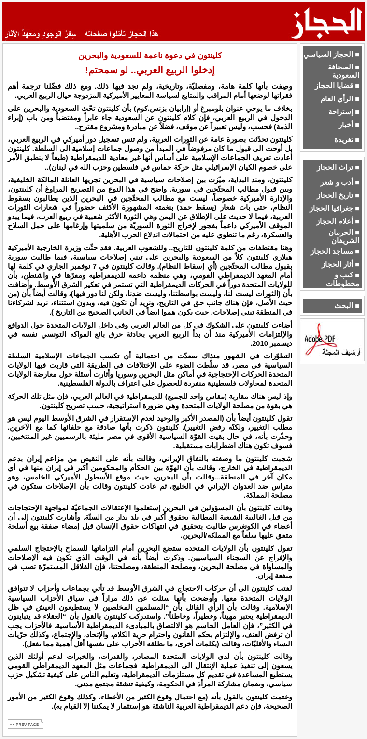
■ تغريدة (346, 140)
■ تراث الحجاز (338, 167)
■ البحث (346, 306)
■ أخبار (349, 125)
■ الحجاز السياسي (331, 54)
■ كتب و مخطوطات (342, 279)
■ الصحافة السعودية (343, 71)
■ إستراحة (343, 112)
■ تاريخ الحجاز (338, 195)
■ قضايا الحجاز (337, 86)
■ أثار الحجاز (340, 264)
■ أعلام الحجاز (337, 221)
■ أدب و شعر (339, 182)
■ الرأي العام (340, 99)
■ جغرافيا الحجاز (334, 208)
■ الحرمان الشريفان (343, 237)
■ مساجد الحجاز (335, 251)
